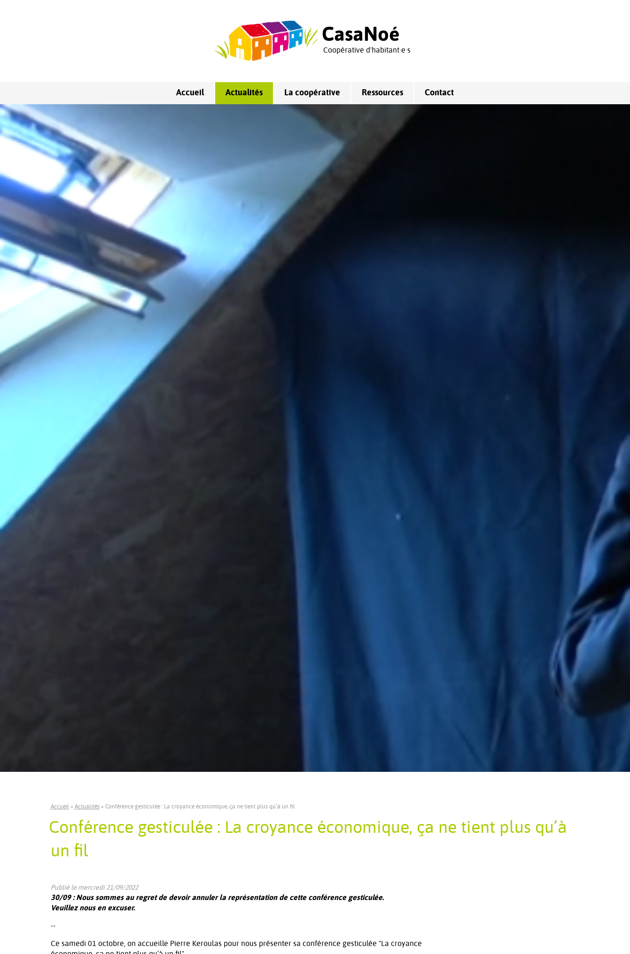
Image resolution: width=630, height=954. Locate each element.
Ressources (382, 93)
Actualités (244, 93)
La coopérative (312, 93)
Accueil (190, 93)
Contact (439, 93)
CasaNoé (361, 35)
